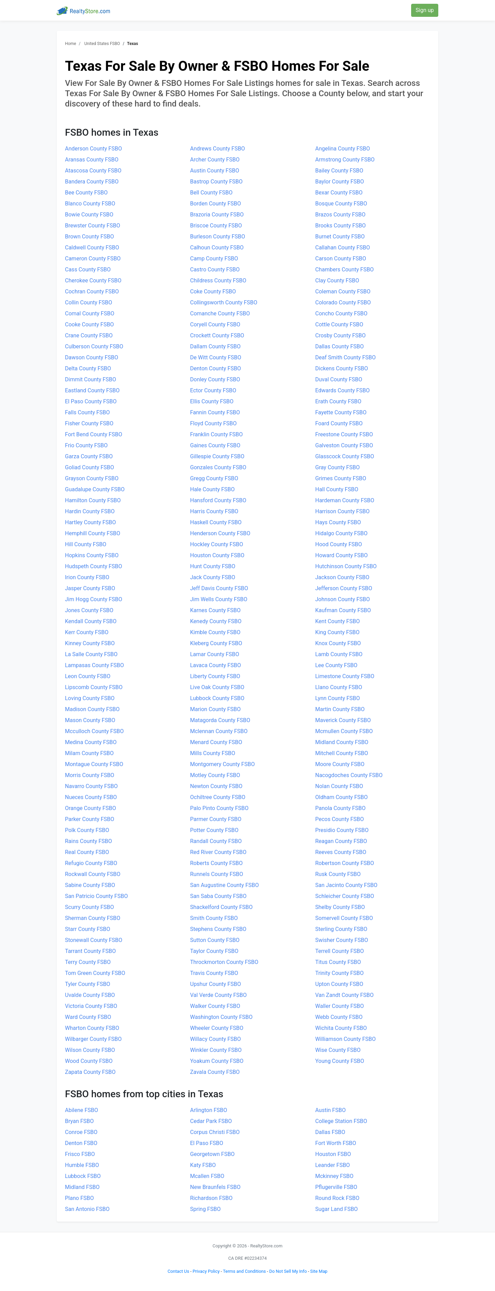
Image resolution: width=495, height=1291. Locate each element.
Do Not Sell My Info (288, 1271)
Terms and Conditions (244, 1271)
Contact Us (178, 1271)
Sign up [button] (425, 10)
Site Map (318, 1271)
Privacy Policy (206, 1271)
